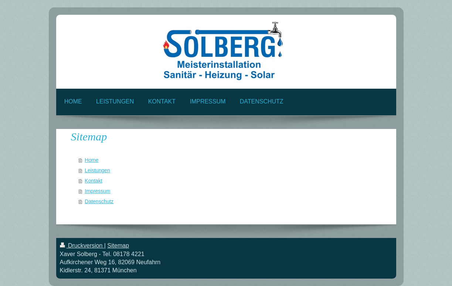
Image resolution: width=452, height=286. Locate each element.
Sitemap (118, 245)
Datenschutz (99, 201)
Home (91, 160)
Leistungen (97, 170)
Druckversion (82, 245)
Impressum (97, 191)
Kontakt (93, 181)
